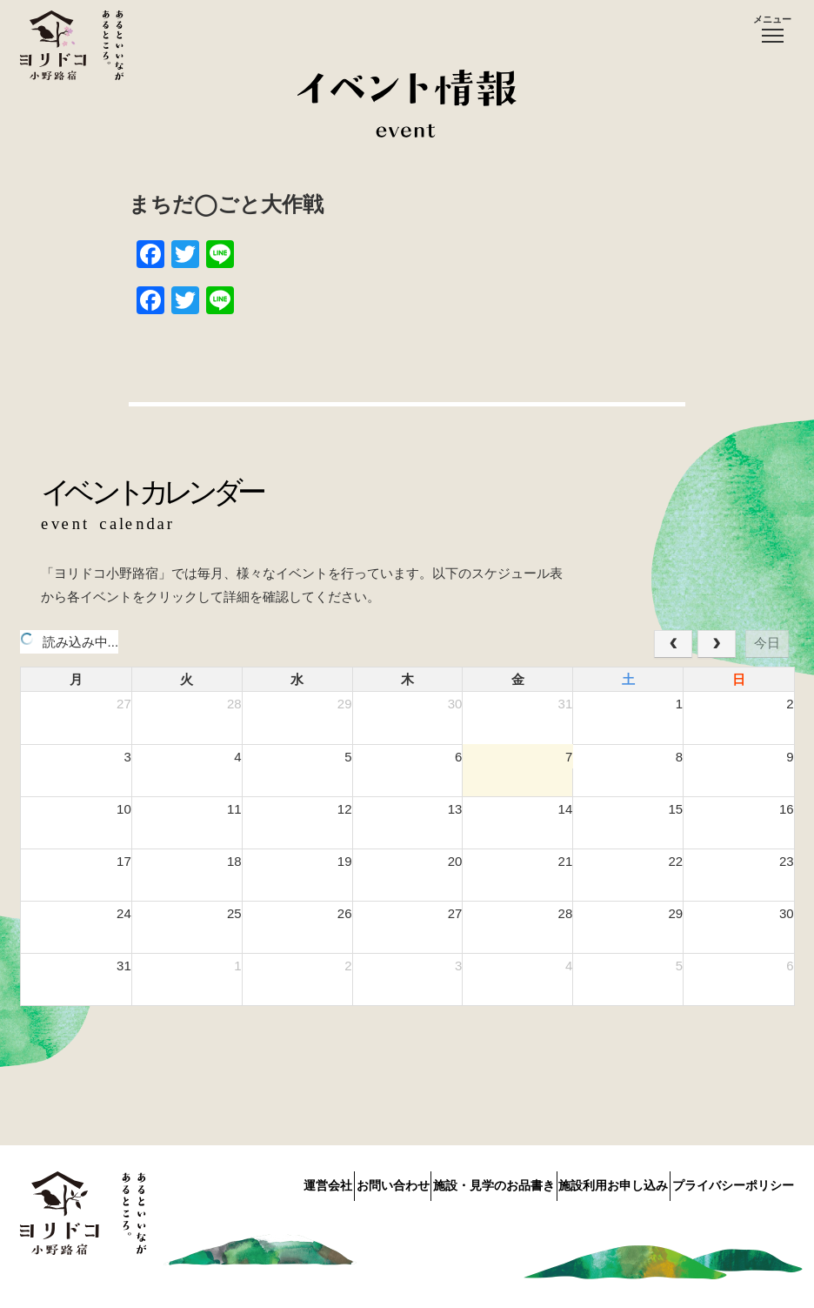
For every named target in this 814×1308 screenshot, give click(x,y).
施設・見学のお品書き (448, 1182)
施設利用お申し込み (590, 1182)
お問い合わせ (323, 1182)
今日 (767, 642)
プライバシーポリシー (733, 1182)
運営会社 (235, 1182)
